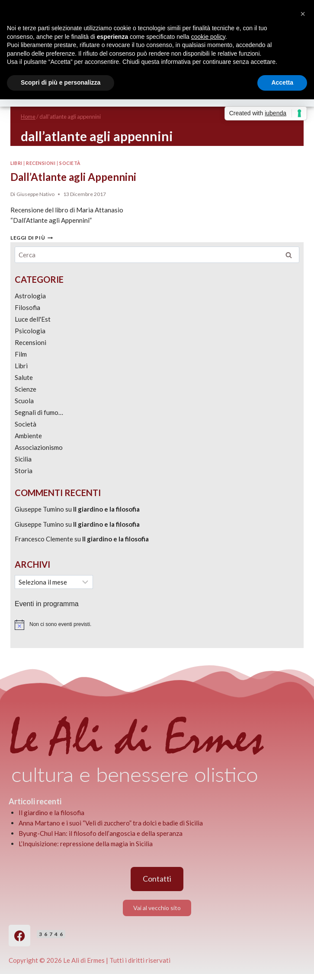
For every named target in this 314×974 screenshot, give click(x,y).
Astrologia (30, 296)
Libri (16, 163)
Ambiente (28, 436)
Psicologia (30, 331)
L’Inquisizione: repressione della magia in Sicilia (86, 844)
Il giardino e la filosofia (106, 509)
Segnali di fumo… (39, 412)
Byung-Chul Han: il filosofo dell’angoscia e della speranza (101, 833)
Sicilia (23, 459)
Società (69, 163)
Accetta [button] (282, 82)
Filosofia (27, 307)
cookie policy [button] (208, 36)
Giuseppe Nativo (35, 194)
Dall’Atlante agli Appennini (73, 177)
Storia (23, 470)
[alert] (157, 625)
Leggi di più (31, 237)
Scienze (25, 389)
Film (21, 354)
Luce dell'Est (33, 319)
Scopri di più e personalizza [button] (60, 82)
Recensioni (40, 163)
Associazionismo (39, 447)
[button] (303, 14)
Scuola (24, 401)
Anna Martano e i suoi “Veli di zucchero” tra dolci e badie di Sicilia (111, 823)
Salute (24, 377)
